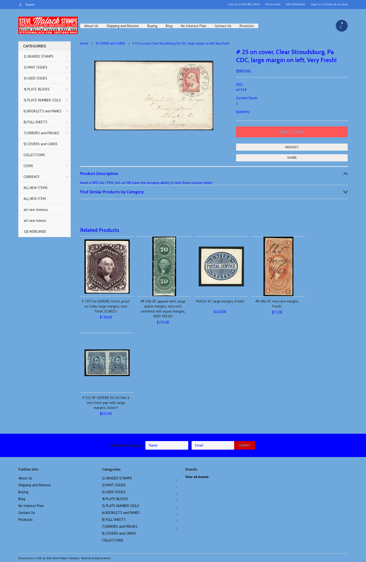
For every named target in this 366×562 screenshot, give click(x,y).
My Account (273, 4)
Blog (169, 26)
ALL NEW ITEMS (36, 187)
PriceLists (247, 26)
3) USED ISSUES (35, 78)
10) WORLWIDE (35, 231)
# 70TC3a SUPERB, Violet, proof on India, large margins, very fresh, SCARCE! (106, 306)
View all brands (197, 477)
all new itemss (35, 220)
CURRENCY (32, 176)
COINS (28, 166)
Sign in (315, 4)
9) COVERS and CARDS (41, 144)
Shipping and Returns (123, 26)
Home (84, 43)
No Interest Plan (193, 26)
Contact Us (223, 26)
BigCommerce (103, 558)
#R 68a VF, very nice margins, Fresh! (277, 303)
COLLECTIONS (34, 155)
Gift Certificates (296, 4)
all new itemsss (36, 209)
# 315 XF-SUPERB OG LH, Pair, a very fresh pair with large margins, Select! (105, 402)
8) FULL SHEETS (35, 122)
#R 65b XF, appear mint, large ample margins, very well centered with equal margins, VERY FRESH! (163, 308)
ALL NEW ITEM (35, 198)
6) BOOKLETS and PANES (42, 111)
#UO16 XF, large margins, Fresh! (220, 301)
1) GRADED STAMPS (39, 56)
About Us (91, 26)
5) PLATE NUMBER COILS (42, 100)
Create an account (336, 4)
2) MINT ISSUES (35, 67)
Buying (152, 26)
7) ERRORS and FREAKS (41, 133)
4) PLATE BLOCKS (37, 89)
